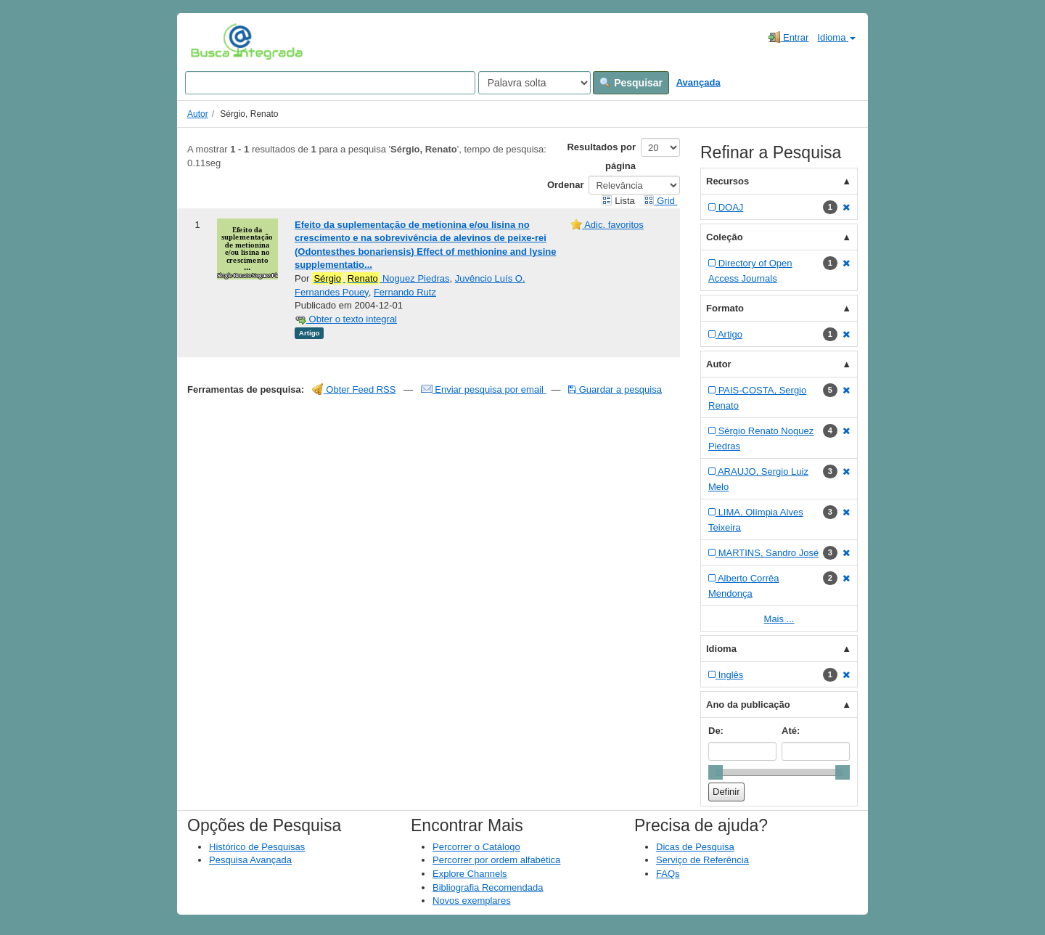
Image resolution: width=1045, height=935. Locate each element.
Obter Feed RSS (354, 389)
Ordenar (565, 184)
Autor (197, 114)
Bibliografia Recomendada (488, 887)
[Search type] (534, 82)
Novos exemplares (472, 900)
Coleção (724, 237)
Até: (791, 730)
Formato (725, 308)
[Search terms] (330, 82)
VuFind (213, 41)
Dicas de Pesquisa (695, 846)
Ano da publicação (748, 704)
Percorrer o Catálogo (476, 846)
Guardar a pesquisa (615, 389)
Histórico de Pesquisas (257, 846)
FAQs (668, 873)
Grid (660, 200)
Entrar (788, 37)
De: (716, 730)
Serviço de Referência (702, 859)
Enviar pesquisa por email (483, 389)
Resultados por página (601, 156)
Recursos (727, 181)
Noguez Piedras (381, 278)
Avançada (698, 82)
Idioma (836, 37)
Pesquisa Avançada (250, 859)
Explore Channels (470, 873)
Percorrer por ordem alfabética (496, 859)
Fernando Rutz (405, 292)
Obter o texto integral (346, 319)
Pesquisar (631, 83)
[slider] (715, 772)
